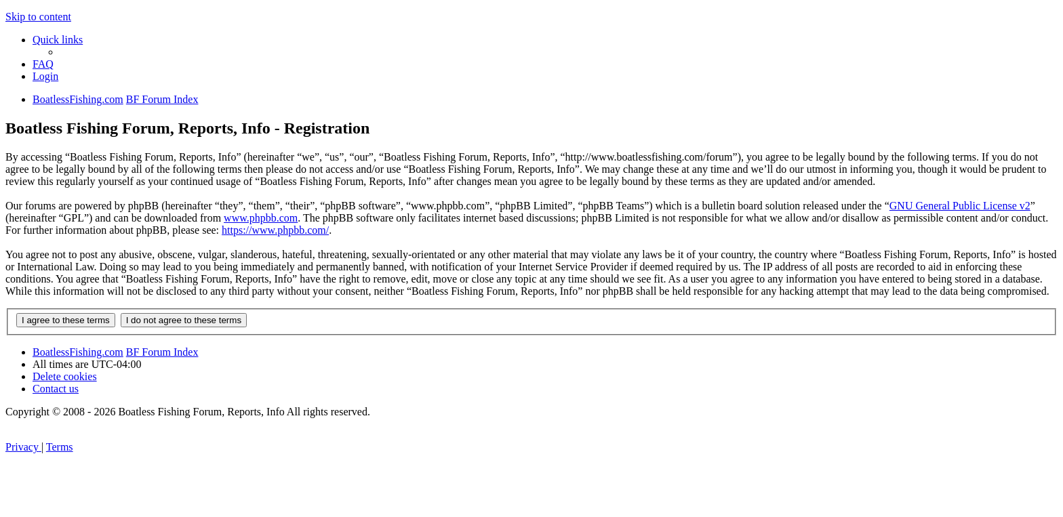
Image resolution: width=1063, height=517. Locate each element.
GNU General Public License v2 (959, 205)
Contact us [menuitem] (56, 388)
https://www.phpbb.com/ (275, 230)
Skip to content (38, 16)
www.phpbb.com (261, 218)
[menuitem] (43, 64)
